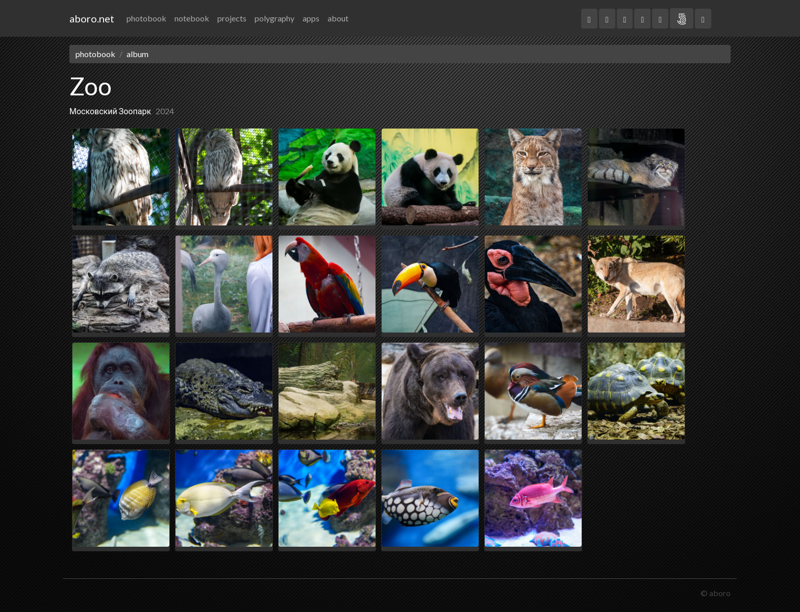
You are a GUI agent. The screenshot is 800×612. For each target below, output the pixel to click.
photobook (146, 18)
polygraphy (274, 18)
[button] (589, 19)
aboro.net (91, 18)
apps (311, 18)
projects (231, 18)
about (338, 18)
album (137, 54)
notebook (191, 18)
